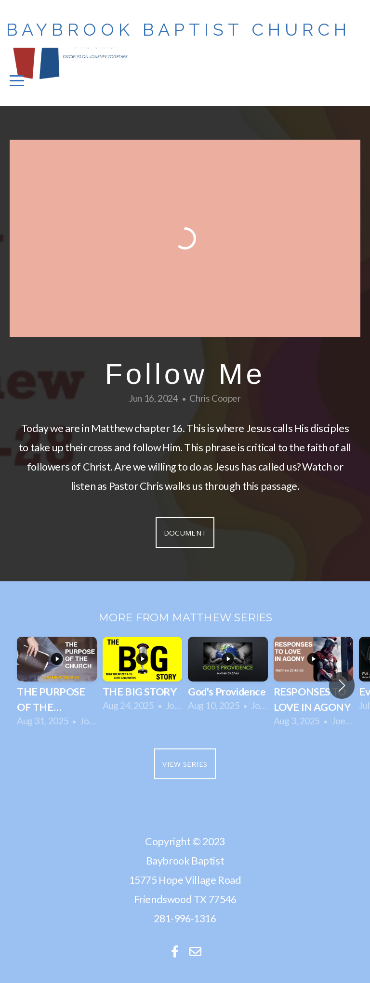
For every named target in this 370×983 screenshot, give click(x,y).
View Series (184, 764)
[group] (57, 685)
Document (185, 532)
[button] (341, 685)
